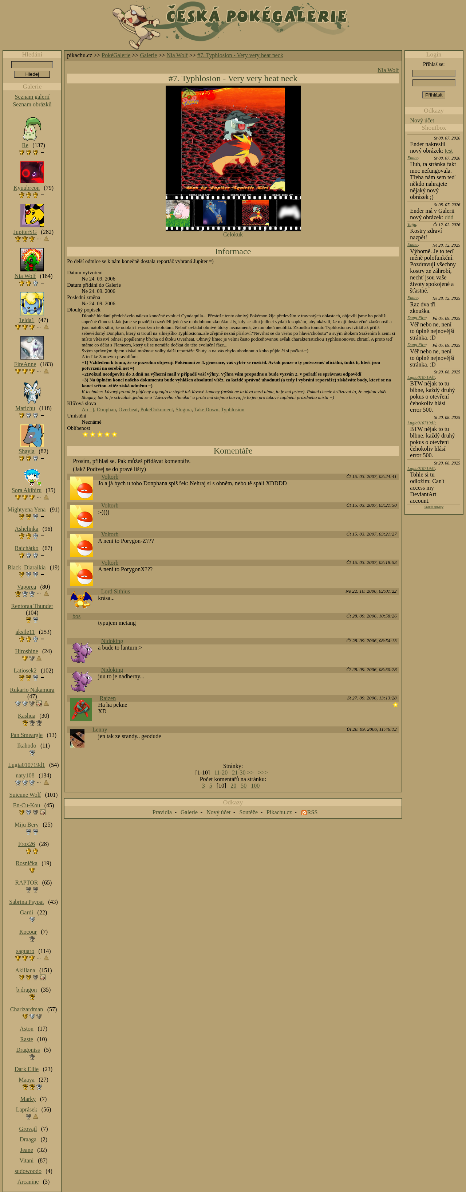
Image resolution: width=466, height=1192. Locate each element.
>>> (263, 772)
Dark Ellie (27, 1069)
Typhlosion (233, 409)
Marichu (25, 408)
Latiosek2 (24, 670)
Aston (26, 1029)
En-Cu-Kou (26, 805)
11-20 (221, 772)
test (449, 151)
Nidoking (112, 641)
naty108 (25, 775)
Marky (28, 1099)
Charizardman (26, 1009)
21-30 (238, 772)
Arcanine (28, 1182)
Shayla (27, 451)
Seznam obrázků (32, 104)
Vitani (27, 1160)
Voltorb (110, 477)
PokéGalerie (116, 55)
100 (255, 786)
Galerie (148, 55)
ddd (449, 217)
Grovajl (28, 1129)
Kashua (26, 716)
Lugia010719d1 (421, 377)
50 (243, 786)
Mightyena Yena (27, 509)
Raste (26, 1039)
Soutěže (248, 812)
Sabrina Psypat (26, 902)
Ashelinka (27, 529)
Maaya (27, 1080)
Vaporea (26, 587)
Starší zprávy (433, 507)
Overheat (128, 409)
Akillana (25, 970)
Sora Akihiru (27, 490)
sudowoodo (28, 1171)
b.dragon (26, 990)
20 (233, 786)
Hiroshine (26, 651)
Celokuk (233, 234)
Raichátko (27, 548)
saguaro (25, 951)
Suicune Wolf (25, 795)
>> (250, 772)
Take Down (206, 409)
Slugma (183, 409)
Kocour (28, 932)
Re (25, 145)
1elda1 (27, 320)
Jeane (26, 1150)
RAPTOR (26, 882)
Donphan (106, 409)
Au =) (88, 409)
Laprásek (26, 1109)
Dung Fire (416, 317)
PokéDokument (157, 409)
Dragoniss (28, 1050)
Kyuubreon (26, 188)
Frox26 (26, 844)
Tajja (411, 224)
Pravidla (162, 812)
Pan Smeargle (27, 735)
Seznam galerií (32, 97)
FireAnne (25, 364)
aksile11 (25, 632)
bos (76, 616)
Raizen (108, 698)
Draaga (28, 1139)
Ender (412, 157)
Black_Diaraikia (27, 567)
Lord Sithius (115, 591)
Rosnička (26, 863)
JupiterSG (25, 232)
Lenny (99, 729)
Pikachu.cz (279, 812)
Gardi (26, 912)
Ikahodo (26, 745)
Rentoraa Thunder (32, 606)
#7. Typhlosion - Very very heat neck (240, 55)
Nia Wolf (177, 55)
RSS (312, 812)
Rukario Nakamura (32, 690)
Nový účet (422, 120)
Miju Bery (27, 825)
